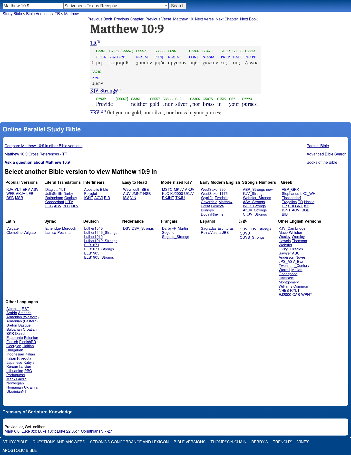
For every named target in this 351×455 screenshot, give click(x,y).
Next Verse (204, 19)
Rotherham (54, 198)
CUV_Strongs (260, 229)
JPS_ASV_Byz (291, 262)
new (269, 189)
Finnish (12, 342)
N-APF (250, 57)
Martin (183, 228)
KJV (9, 189)
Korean (12, 367)
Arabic (11, 313)
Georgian (13, 346)
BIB (107, 198)
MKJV (179, 189)
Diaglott (51, 189)
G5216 (96, 72)
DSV (127, 228)
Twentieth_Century (294, 266)
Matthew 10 (183, 19)
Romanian (14, 387)
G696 (172, 51)
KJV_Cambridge (292, 228)
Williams (285, 286)
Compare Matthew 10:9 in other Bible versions (44, 146)
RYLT (295, 290)
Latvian (25, 367)
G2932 (114, 51)
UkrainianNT (16, 391)
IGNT (88, 198)
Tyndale (221, 198)
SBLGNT (295, 206)
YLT (17, 189)
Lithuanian (14, 371)
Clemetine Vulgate (21, 233)
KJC (165, 194)
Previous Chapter (129, 19)
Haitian (28, 346)
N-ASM (142, 57)
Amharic (24, 313)
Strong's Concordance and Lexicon (129, 442)
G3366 (159, 51)
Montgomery (289, 282)
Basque (24, 325)
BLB (66, 206)
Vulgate (12, 228)
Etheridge (53, 228)
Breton (11, 325)
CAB (296, 295)
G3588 (238, 51)
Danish (20, 334)
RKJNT (168, 198)
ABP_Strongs (254, 189)
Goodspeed (288, 274)
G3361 (101, 51)
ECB (49, 206)
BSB (10, 198)
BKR (10, 334)
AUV (127, 194)
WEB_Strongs (254, 206)
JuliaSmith (53, 194)
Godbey (70, 198)
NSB (147, 194)
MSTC (167, 189)
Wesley (284, 237)
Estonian (31, 338)
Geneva (217, 206)
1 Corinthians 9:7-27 (95, 431)
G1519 (225, 51)
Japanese (14, 362)
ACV (57, 206)
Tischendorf (291, 198)
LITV (69, 202)
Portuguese (15, 375)
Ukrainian (31, 387)
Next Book (249, 19)
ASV (35, 189)
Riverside (286, 278)
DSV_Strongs (143, 228)
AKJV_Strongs (255, 210)
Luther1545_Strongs (100, 233)
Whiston (295, 233)
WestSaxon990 (213, 189)
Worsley (298, 237)
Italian (30, 354)
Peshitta (64, 233)
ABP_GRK (290, 189)
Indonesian (15, 354)
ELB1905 (91, 253)
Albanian (13, 309)
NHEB (284, 290)
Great (205, 206)
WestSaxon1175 (214, 194)
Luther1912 (93, 237)
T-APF (237, 57)
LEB (29, 194)
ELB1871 (91, 245)
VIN (133, 198)
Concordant (54, 202)
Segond (168, 233)
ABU (296, 253)
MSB (19, 198)
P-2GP (96, 78)
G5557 (141, 51)
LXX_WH (307, 194)
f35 (306, 206)
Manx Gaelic (16, 379)
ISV (126, 198)
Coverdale (209, 202)
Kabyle (29, 362)
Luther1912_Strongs (100, 241)
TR (57, 14)
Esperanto (14, 338)
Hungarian (14, 350)
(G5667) (126, 51)
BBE (145, 189)
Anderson (286, 257)
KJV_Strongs (103, 91)
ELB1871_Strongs (99, 249)
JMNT (137, 194)
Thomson (299, 241)
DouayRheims (212, 214)
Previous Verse (158, 19)
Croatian (30, 329)
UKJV (189, 194)
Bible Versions (38, 14)
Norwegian (15, 383)
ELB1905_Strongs (99, 257)
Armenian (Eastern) (22, 321)
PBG (28, 371)
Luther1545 (93, 228)
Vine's (303, 442)
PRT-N (101, 57)
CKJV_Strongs (255, 214)
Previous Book (100, 19)
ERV (94, 112)
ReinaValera (211, 233)
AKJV (20, 194)
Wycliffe (207, 198)
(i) (98, 42)
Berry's (259, 442)
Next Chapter (227, 19)
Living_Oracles (291, 249)
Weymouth (131, 189)
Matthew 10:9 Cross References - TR (36, 154)
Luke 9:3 (28, 431)
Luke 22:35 (66, 431)
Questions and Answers (58, 442)
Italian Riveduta (18, 358)
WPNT (306, 295)
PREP (225, 57)
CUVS (245, 233)
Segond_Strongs (175, 237)
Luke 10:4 (46, 431)
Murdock (69, 228)
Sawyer (285, 253)
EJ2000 (285, 295)
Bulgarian (14, 329)
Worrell (284, 270)
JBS (225, 233)
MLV (74, 206)
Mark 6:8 (12, 431)
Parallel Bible (318, 146)
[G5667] (122, 99)
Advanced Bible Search (326, 154)
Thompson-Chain (228, 442)
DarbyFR (169, 228)
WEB (10, 194)
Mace (283, 233)
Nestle (309, 202)
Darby (68, 194)
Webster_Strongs (257, 198)
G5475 (208, 51)
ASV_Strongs (254, 202)
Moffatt (296, 270)
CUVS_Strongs (252, 237)
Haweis (285, 241)
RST (25, 309)
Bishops (207, 210)
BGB (305, 210)
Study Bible (12, 14)
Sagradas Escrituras (217, 228)
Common (300, 286)
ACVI (98, 198)
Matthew (71, 14)
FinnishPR (27, 342)
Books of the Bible (322, 162)
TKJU (180, 198)
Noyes (300, 257)
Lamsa (50, 233)
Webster (285, 245)
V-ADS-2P (117, 57)
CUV (244, 229)
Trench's (282, 442)
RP (284, 206)
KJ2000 (176, 194)
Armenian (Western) (22, 317)
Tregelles (289, 202)
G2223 (250, 51)
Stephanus (290, 194)
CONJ (159, 57)
